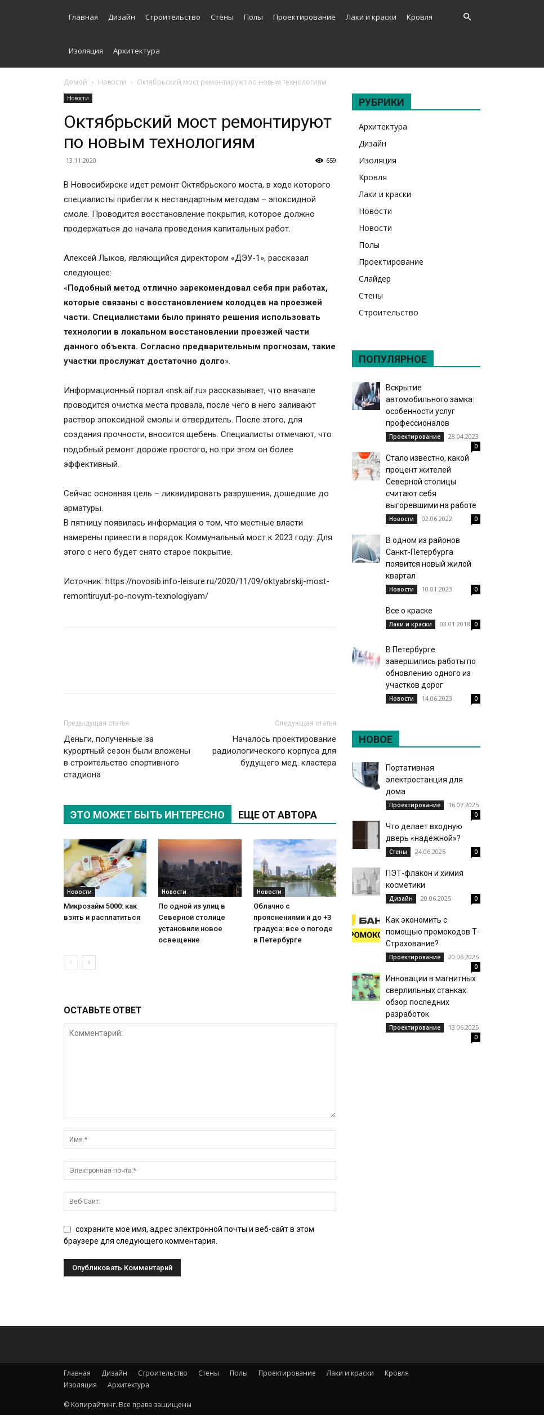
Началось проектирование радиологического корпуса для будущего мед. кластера (274, 751)
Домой (75, 82)
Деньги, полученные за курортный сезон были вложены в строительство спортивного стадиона (127, 757)
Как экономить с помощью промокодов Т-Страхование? (433, 931)
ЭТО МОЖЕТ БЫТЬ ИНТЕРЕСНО (147, 815)
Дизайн (121, 17)
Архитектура (136, 51)
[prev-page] (71, 962)
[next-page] (89, 962)
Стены (222, 17)
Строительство (172, 17)
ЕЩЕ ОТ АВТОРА (277, 815)
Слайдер (375, 278)
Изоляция (86, 51)
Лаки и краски (371, 17)
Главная (83, 17)
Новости (112, 82)
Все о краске (409, 610)
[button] (466, 17)
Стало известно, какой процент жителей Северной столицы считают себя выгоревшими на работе (431, 481)
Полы (253, 17)
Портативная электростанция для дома (424, 779)
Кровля (419, 17)
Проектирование (304, 17)
